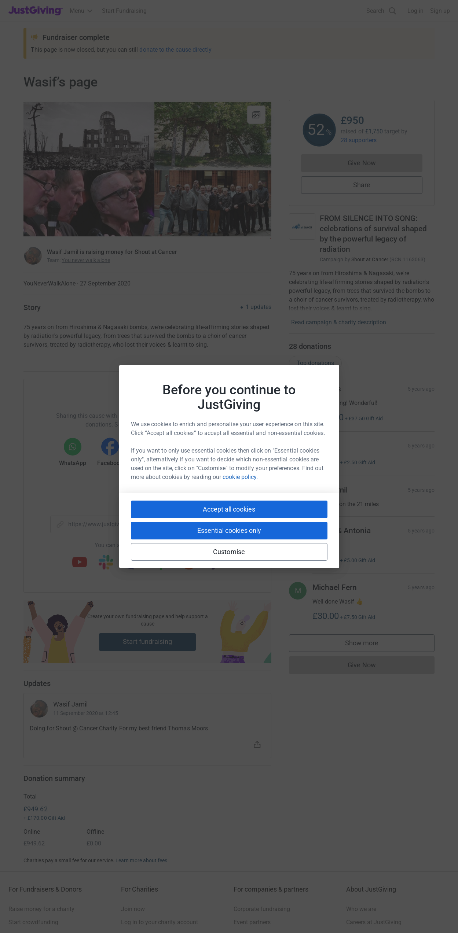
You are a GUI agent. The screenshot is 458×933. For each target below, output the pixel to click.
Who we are (361, 824)
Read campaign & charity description (338, 322)
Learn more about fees (141, 776)
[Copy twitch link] (215, 563)
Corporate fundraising (262, 824)
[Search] (381, 11)
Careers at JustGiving (374, 837)
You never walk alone (86, 260)
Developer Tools (254, 851)
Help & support (27, 864)
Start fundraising (147, 641)
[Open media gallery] (147, 169)
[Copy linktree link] (160, 565)
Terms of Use (25, 915)
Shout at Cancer (369, 259)
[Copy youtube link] (79, 563)
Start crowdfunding (33, 837)
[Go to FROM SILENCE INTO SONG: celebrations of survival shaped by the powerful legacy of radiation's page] (302, 226)
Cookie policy (109, 915)
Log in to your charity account (159, 837)
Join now (133, 824)
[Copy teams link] (132, 563)
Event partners (252, 837)
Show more (369, 644)
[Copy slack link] (106, 563)
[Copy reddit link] (189, 563)
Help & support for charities (156, 851)
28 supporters (359, 140)
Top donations (315, 362)
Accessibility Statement (163, 915)
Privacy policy (67, 915)
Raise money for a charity (41, 824)
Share (361, 185)
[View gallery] (256, 115)
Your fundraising (29, 851)
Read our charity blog (148, 864)
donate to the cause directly (175, 49)
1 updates (258, 307)
